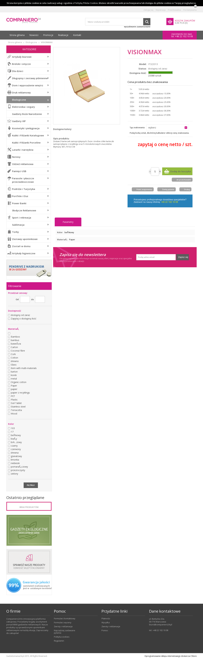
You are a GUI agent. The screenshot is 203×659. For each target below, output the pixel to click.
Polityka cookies (61, 637)
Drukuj (187, 189)
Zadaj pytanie (168, 189)
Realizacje (63, 35)
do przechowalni (184, 179)
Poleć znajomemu (144, 189)
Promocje (48, 35)
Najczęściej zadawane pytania (64, 631)
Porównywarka (190, 10)
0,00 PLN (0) (181, 23)
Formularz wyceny (62, 622)
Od (17, 299)
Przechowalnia (174, 10)
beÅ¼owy (69, 232)
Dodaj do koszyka (180, 171)
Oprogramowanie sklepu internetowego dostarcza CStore (170, 656)
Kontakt (77, 35)
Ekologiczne (31, 42)
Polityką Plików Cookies (86, 3)
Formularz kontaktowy (64, 618)
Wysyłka (106, 622)
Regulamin (59, 641)
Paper (72, 239)
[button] (168, 127)
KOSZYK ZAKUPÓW (185, 20)
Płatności (106, 618)
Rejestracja (161, 10)
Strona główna (17, 35)
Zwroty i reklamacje (63, 626)
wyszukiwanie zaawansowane (137, 26)
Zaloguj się (148, 10)
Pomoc (105, 630)
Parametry (68, 221)
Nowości (33, 35)
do (32, 299)
